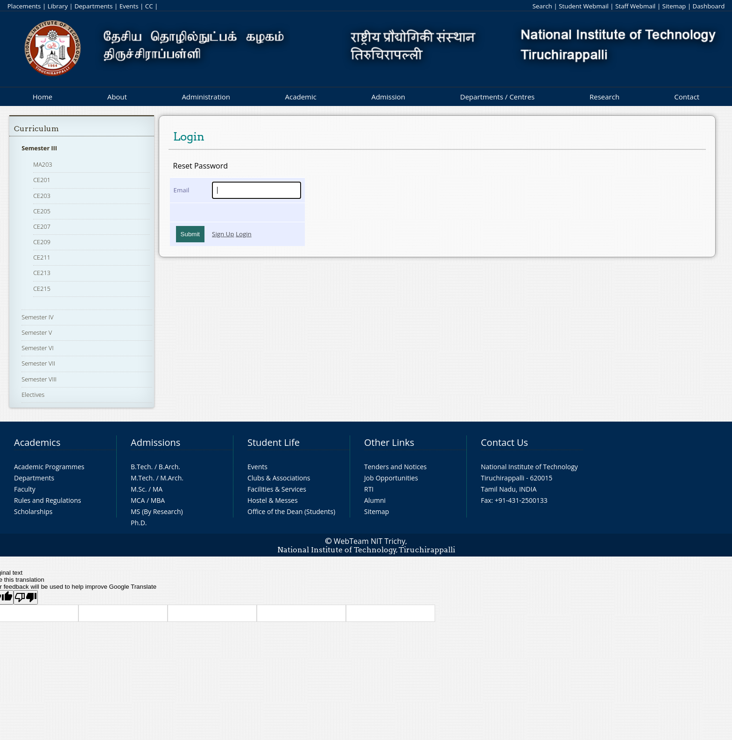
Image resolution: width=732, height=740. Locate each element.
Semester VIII (38, 379)
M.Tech (142, 477)
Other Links (389, 442)
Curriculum (36, 128)
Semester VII (38, 363)
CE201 (41, 180)
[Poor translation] (26, 597)
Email (182, 190)
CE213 (41, 272)
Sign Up (223, 234)
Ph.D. (139, 522)
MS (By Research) (157, 511)
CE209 (41, 242)
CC (149, 6)
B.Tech (141, 466)
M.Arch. (171, 477)
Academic (300, 96)
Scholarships (33, 511)
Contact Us (504, 442)
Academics (37, 442)
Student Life (273, 442)
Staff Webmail (635, 6)
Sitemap (674, 6)
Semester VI (37, 348)
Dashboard (709, 6)
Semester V (36, 332)
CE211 (41, 257)
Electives (32, 394)
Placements (24, 6)
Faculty (24, 489)
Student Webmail (584, 6)
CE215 (41, 288)
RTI (368, 489)
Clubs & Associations (278, 477)
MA (157, 489)
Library (58, 6)
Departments (93, 6)
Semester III (39, 148)
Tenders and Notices (395, 466)
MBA (158, 500)
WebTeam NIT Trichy (370, 541)
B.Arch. (169, 466)
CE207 (41, 226)
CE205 (41, 211)
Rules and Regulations (47, 500)
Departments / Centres (497, 96)
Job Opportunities (391, 477)
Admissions (155, 442)
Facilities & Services (276, 489)
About (117, 96)
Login (244, 234)
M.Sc (138, 489)
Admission (388, 96)
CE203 (41, 195)
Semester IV (37, 317)
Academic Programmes (49, 466)
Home (42, 96)
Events (129, 6)
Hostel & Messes (272, 500)
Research (604, 96)
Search (542, 6)
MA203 (42, 164)
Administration (206, 96)
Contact (686, 96)
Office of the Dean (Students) (291, 511)
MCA (138, 500)
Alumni (375, 500)
